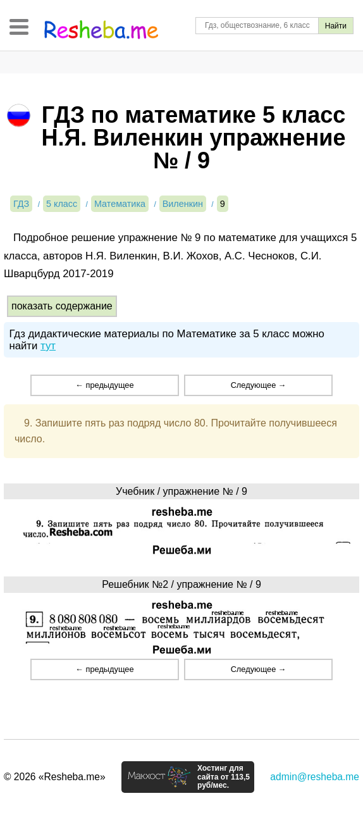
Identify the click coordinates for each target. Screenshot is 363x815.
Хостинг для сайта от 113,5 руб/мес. (223, 777)
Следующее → (258, 385)
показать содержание (62, 306)
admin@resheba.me (314, 776)
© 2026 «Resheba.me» (55, 776)
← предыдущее (104, 385)
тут (48, 346)
